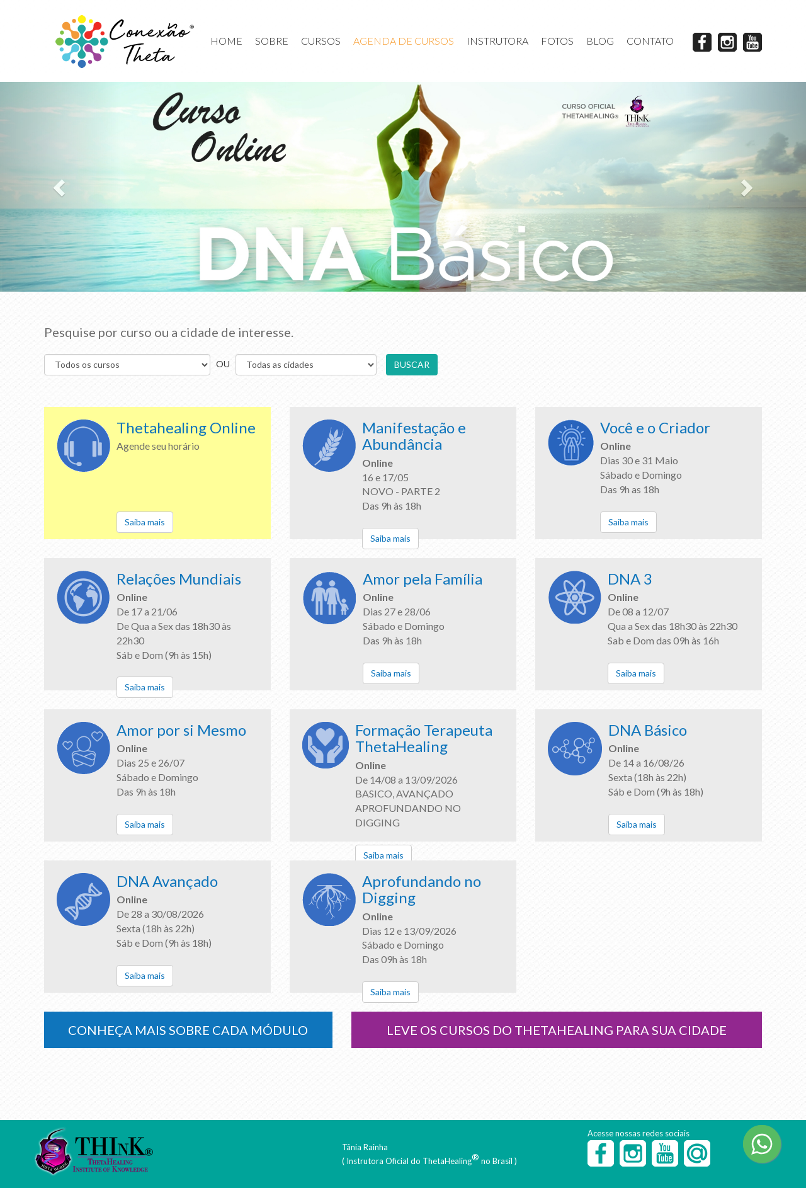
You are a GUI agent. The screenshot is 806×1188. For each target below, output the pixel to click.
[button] (60, 187)
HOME (226, 41)
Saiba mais (145, 522)
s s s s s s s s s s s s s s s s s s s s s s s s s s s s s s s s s (306, 364)
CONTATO (650, 41)
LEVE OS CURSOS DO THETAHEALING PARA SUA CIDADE (557, 1029)
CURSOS (321, 41)
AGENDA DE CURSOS (403, 41)
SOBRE (271, 41)
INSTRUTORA (497, 41)
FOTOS (557, 41)
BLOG (600, 41)
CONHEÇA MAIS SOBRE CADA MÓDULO (188, 1029)
